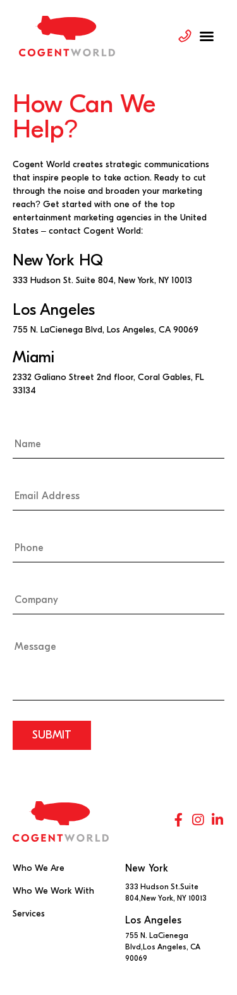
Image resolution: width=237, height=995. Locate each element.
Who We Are (38, 868)
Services (29, 913)
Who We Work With (53, 890)
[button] (206, 36)
